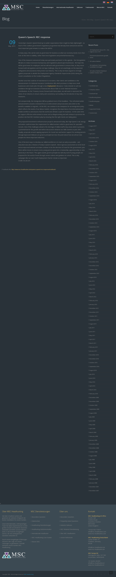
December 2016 (94, 138)
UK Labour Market (95, 61)
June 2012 (92, 285)
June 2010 (92, 378)
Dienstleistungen (48, 7)
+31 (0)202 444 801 (94, 561)
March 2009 (92, 432)
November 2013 (94, 219)
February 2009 (93, 436)
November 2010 (94, 359)
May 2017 (92, 130)
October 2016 (93, 141)
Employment (51, 86)
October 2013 (93, 223)
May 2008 (92, 467)
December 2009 (94, 397)
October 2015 (93, 172)
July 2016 (92, 149)
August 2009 (93, 413)
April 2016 (92, 157)
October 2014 (93, 192)
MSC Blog (90, 20)
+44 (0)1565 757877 (94, 530)
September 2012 (94, 273)
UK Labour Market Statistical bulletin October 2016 (98, 72)
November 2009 (94, 401)
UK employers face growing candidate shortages (98, 66)
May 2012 (92, 289)
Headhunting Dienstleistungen (41, 525)
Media (91, 105)
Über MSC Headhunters (67, 533)
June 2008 (92, 463)
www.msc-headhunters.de (96, 549)
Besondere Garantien (38, 517)
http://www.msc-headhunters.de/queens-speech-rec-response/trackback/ (33, 169)
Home (38, 7)
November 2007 (94, 491)
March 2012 (92, 297)
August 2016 (93, 145)
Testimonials (90, 7)
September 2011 (94, 320)
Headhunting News (95, 97)
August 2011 (93, 324)
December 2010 (94, 355)
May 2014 (92, 207)
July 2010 (92, 374)
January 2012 (93, 304)
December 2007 (94, 487)
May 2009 (92, 425)
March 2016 (92, 161)
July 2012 (92, 281)
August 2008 (93, 456)
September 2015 (94, 176)
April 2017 (92, 134)
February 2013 (93, 254)
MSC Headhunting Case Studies (42, 537)
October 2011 (93, 316)
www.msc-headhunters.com (97, 534)
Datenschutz (36, 521)
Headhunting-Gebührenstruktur (41, 529)
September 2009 (94, 409)
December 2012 (94, 262)
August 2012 (93, 277)
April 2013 (92, 246)
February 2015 (93, 184)
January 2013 (93, 258)
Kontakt (109, 7)
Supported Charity (94, 109)
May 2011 (92, 335)
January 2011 (93, 351)
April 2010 (92, 386)
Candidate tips (93, 86)
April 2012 (92, 293)
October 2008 (93, 452)
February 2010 (93, 394)
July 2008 (92, 459)
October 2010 (93, 362)
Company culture (94, 89)
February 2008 (93, 479)
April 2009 (92, 428)
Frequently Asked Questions (69, 521)
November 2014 (94, 188)
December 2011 (94, 308)
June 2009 (92, 421)
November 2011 (94, 312)
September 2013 (94, 227)
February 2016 (93, 165)
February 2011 (93, 347)
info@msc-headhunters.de (96, 547)
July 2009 (92, 417)
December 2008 (94, 444)
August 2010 (93, 370)
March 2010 (92, 390)
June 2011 (92, 331)
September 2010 (94, 366)
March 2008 (92, 475)
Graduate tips (93, 93)
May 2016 (92, 153)
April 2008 (92, 471)
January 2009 (93, 440)
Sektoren (80, 7)
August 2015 (93, 180)
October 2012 (93, 269)
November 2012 (94, 265)
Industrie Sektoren (66, 525)
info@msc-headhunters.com (97, 532)
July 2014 (92, 203)
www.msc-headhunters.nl (96, 565)
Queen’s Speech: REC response (34, 37)
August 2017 (93, 126)
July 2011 (92, 328)
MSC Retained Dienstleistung (69, 529)
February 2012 (93, 300)
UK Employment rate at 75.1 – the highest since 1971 (99, 51)
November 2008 (94, 448)
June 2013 (92, 238)
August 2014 (93, 200)
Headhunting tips (94, 101)
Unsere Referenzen (66, 537)
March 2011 (92, 343)
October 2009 (93, 405)
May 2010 (92, 382)
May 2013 (92, 242)
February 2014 (93, 215)
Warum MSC (101, 7)
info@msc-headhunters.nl (96, 563)
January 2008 (93, 483)
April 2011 (92, 339)
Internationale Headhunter (65, 7)
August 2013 (93, 231)
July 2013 (92, 235)
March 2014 (92, 211)
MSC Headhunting (28, 574)
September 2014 (94, 196)
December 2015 (94, 169)
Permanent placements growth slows (99, 56)
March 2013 (92, 250)
